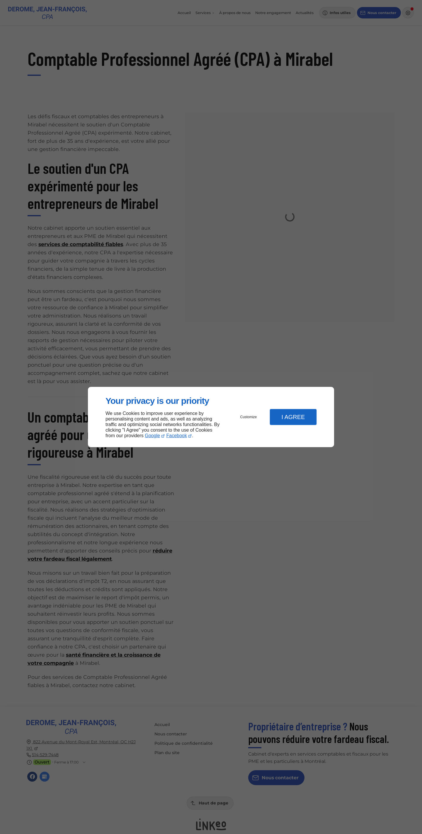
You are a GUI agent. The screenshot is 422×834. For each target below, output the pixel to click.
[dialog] (211, 417)
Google (152, 435)
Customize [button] (248, 417)
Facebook (176, 435)
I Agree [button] (293, 417)
